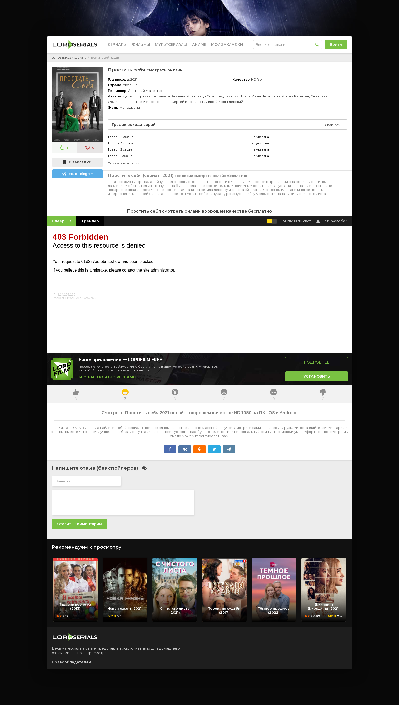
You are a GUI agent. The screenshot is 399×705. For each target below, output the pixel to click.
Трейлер (90, 221)
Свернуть (332, 125)
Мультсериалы (171, 44)
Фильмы (141, 44)
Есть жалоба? (331, 221)
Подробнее (316, 362)
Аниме (199, 44)
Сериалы (117, 44)
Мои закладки (227, 44)
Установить (316, 376)
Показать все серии (124, 163)
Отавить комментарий (79, 524)
